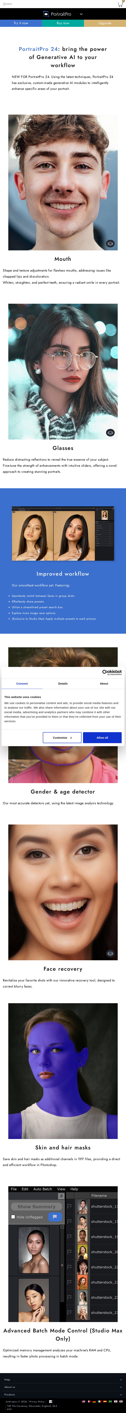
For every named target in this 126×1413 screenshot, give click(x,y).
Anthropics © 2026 (16, 1401)
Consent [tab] (22, 683)
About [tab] (104, 683)
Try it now (21, 23)
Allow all (102, 737)
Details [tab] (63, 683)
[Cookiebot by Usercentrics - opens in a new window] (105, 672)
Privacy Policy (37, 1401)
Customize (62, 737)
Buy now (63, 23)
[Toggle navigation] (7, 4)
